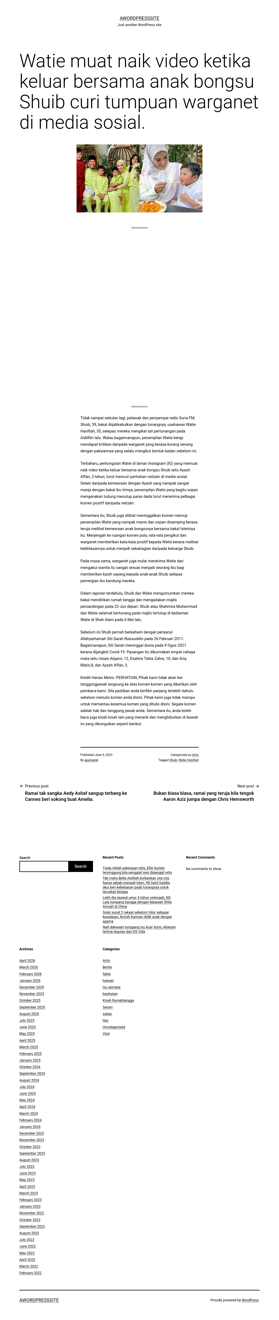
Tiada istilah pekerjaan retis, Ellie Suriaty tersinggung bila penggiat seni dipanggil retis (137, 870)
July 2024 (26, 1087)
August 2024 (29, 1080)
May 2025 (27, 1034)
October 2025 (29, 1000)
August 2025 (29, 1014)
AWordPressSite (139, 18)
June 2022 (27, 1246)
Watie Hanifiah (189, 760)
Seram (108, 1007)
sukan (107, 1014)
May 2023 (27, 1180)
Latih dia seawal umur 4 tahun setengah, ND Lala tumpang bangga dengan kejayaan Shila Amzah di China (137, 902)
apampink (91, 760)
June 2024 (27, 1093)
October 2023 (29, 1147)
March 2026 (28, 967)
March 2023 (28, 1193)
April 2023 (27, 1187)
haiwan (108, 980)
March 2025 (28, 1047)
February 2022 (30, 1273)
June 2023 (27, 1173)
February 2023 (30, 1200)
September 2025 (32, 1007)
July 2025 (26, 1020)
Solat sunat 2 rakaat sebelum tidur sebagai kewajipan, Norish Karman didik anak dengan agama (137, 916)
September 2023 (32, 1153)
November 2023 (31, 1140)
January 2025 (29, 1060)
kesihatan (110, 994)
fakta (107, 974)
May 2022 (27, 1253)
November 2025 (31, 994)
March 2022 (28, 1266)
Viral (106, 1034)
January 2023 (29, 1206)
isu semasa (112, 987)
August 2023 (29, 1160)
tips (105, 1020)
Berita (107, 967)
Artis (195, 755)
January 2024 (29, 1127)
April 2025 (27, 1040)
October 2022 (29, 1220)
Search (24, 858)
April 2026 (27, 960)
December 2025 (31, 987)
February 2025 (30, 1054)
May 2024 (27, 1100)
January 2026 (29, 980)
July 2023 (26, 1167)
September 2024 (32, 1073)
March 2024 (28, 1113)
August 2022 (29, 1233)
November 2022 (31, 1213)
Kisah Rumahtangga (118, 1000)
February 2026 (30, 974)
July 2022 (26, 1240)
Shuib (173, 760)
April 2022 (27, 1260)
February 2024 (30, 1120)
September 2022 (32, 1226)
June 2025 (27, 1027)
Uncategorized (114, 1027)
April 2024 (27, 1107)
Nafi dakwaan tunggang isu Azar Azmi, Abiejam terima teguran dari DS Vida (139, 929)
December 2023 (31, 1133)
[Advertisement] (139, 257)
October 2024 (29, 1067)
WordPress (250, 1300)
